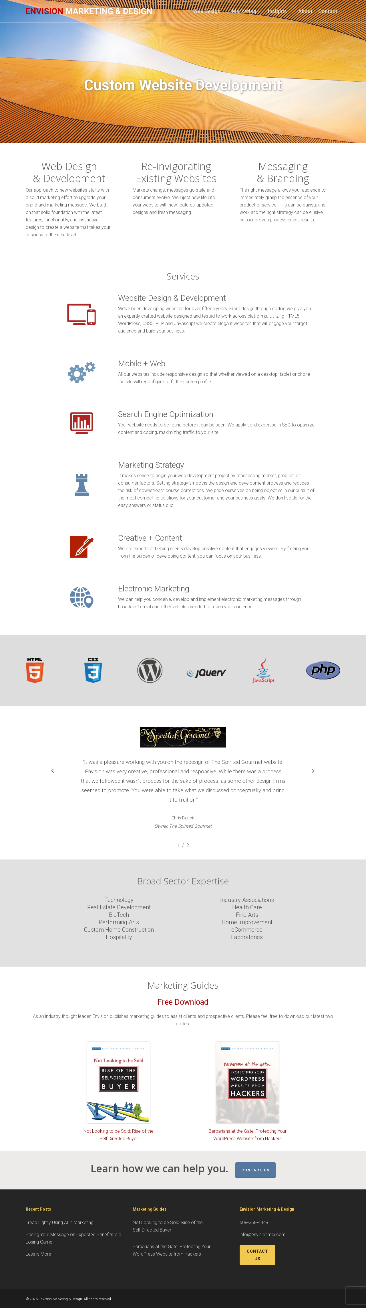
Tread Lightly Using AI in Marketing (60, 1222)
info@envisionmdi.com (263, 1234)
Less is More (38, 1254)
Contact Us (255, 1170)
